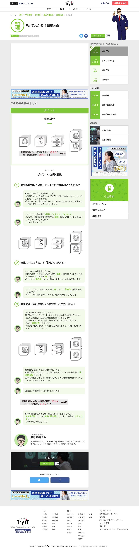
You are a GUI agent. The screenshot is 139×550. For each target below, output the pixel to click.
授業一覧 (102, 526)
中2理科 (55, 517)
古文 (90, 514)
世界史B (81, 536)
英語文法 (70, 514)
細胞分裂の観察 (108, 105)
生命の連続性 (95, 88)
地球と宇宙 (96, 216)
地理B (80, 539)
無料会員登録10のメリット (108, 514)
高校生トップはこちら (26, 3)
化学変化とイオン (99, 204)
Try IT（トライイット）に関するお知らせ (113, 529)
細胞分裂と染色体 (109, 114)
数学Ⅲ (69, 526)
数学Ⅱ (69, 523)
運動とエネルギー (99, 210)
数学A (69, 529)
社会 (89, 9)
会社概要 (102, 517)
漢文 (90, 517)
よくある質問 (104, 523)
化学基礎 (81, 517)
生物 (79, 529)
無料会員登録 (120, 3)
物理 (79, 523)
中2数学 (45, 526)
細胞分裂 (105, 51)
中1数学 (45, 523)
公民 (53, 529)
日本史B (81, 533)
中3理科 (55, 520)
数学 (62, 9)
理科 (75, 9)
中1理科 (55, 514)
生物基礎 (81, 520)
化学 (79, 526)
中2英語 (45, 517)
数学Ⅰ (69, 520)
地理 (53, 523)
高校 (68, 511)
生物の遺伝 (106, 140)
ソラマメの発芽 (108, 61)
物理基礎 (81, 514)
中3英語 (45, 520)
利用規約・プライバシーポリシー (111, 520)
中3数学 (45, 529)
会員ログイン (105, 3)
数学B (69, 533)
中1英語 (45, 514)
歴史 (53, 526)
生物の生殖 (106, 130)
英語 (49, 9)
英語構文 (70, 517)
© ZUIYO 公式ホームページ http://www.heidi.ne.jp (53, 546)
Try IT (69, 3)
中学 (43, 511)
